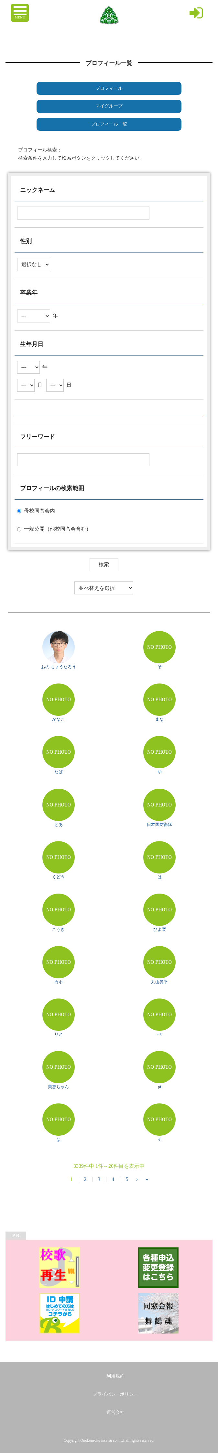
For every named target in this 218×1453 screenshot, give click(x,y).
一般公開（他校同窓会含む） (57, 529)
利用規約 (115, 1376)
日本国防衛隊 (159, 824)
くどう (58, 876)
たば (58, 771)
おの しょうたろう (58, 666)
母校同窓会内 (39, 510)
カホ (58, 981)
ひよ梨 (159, 929)
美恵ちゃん (58, 1086)
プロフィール (109, 88)
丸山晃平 (159, 981)
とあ (58, 824)
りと (58, 1034)
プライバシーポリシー (115, 1394)
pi (159, 1086)
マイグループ (109, 106)
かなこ (58, 719)
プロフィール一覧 (109, 124)
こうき (58, 929)
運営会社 (115, 1412)
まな (159, 719)
